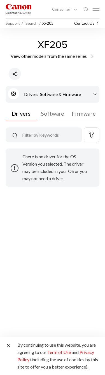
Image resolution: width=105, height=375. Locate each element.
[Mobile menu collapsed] (96, 9)
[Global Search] (85, 9)
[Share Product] (15, 74)
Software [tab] (52, 113)
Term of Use (59, 352)
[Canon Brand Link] (18, 9)
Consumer (61, 9)
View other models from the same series (52, 56)
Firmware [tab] (84, 113)
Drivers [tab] (21, 113)
